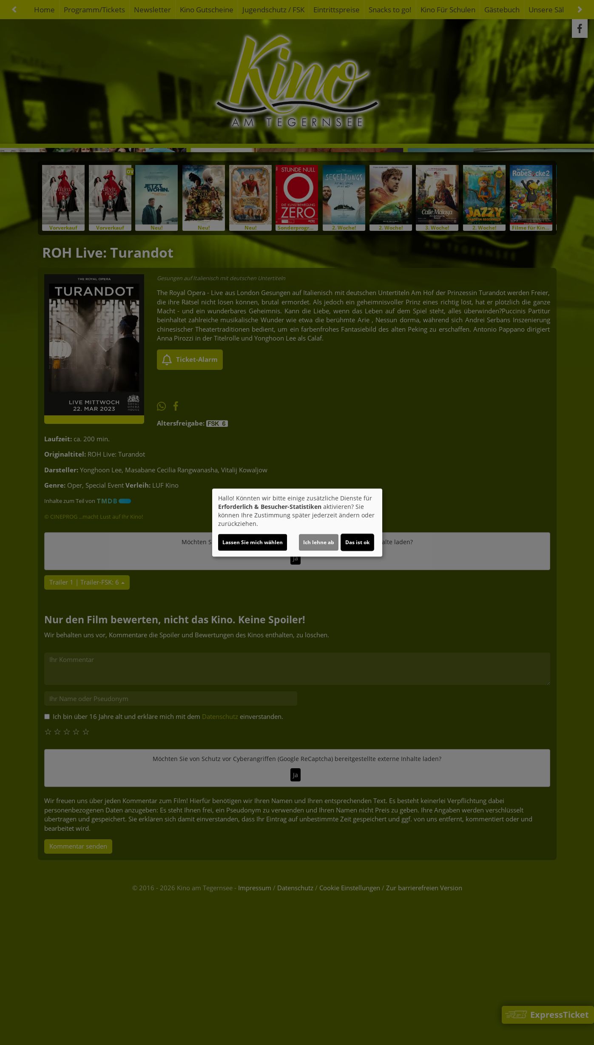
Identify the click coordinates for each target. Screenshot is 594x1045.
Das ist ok (357, 542)
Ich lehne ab (318, 542)
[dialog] (297, 522)
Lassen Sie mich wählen (252, 542)
